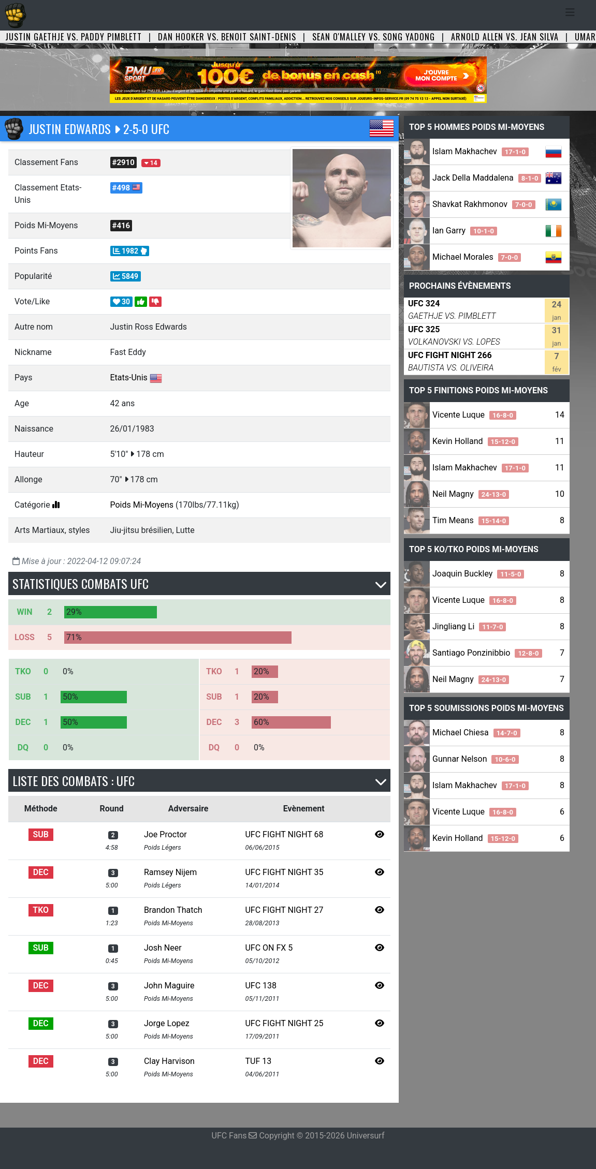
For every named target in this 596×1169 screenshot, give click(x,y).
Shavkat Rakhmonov (483, 204)
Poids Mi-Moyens (142, 505)
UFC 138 (261, 985)
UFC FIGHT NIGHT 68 (284, 834)
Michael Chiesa (476, 732)
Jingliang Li (469, 626)
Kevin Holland (475, 441)
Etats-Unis (129, 377)
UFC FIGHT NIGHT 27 (284, 910)
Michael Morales (476, 257)
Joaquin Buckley (478, 574)
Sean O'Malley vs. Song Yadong (373, 37)
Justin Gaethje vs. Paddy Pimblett (73, 37)
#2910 (123, 162)
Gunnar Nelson (475, 759)
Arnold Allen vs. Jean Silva (505, 37)
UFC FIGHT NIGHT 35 (284, 872)
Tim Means (470, 520)
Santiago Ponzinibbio (487, 653)
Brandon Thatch (173, 910)
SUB (41, 834)
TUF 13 (258, 1061)
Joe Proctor (165, 834)
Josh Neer (163, 948)
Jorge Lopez (167, 1023)
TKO (41, 910)
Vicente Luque (474, 415)
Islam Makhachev (480, 151)
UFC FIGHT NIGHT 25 (284, 1023)
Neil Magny (470, 494)
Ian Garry (464, 230)
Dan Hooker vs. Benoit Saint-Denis (227, 37)
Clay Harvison (169, 1061)
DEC (41, 872)
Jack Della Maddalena (486, 178)
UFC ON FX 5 (269, 948)
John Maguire (169, 985)
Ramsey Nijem (170, 872)
